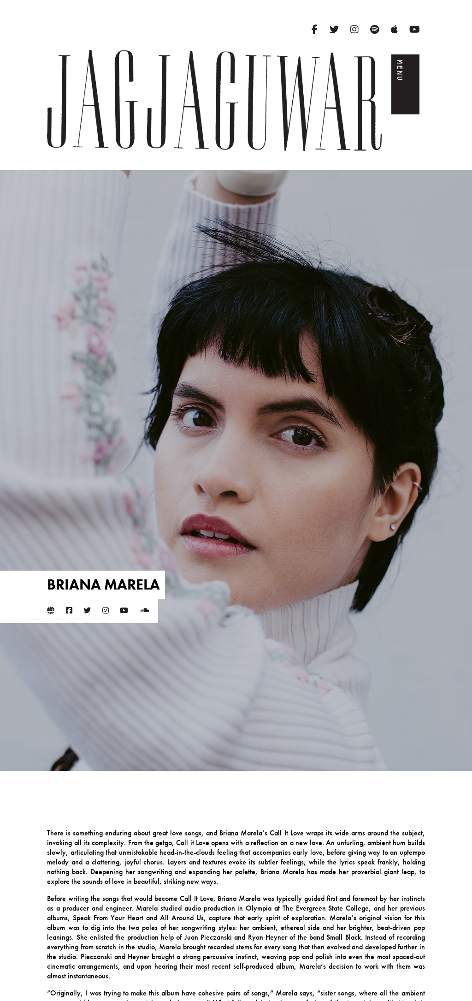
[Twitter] (334, 30)
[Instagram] (354, 30)
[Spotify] (374, 30)
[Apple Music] (394, 30)
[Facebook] (315, 30)
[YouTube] (414, 30)
